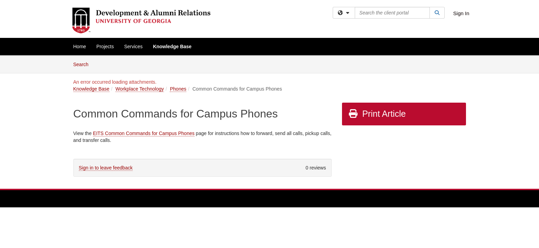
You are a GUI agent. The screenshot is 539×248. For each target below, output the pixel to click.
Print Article (377, 113)
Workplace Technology (139, 89)
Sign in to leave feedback (106, 167)
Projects (105, 46)
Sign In (461, 13)
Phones (178, 89)
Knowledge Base (172, 46)
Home (79, 46)
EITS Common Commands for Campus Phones (144, 133)
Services (133, 46)
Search (83, 64)
